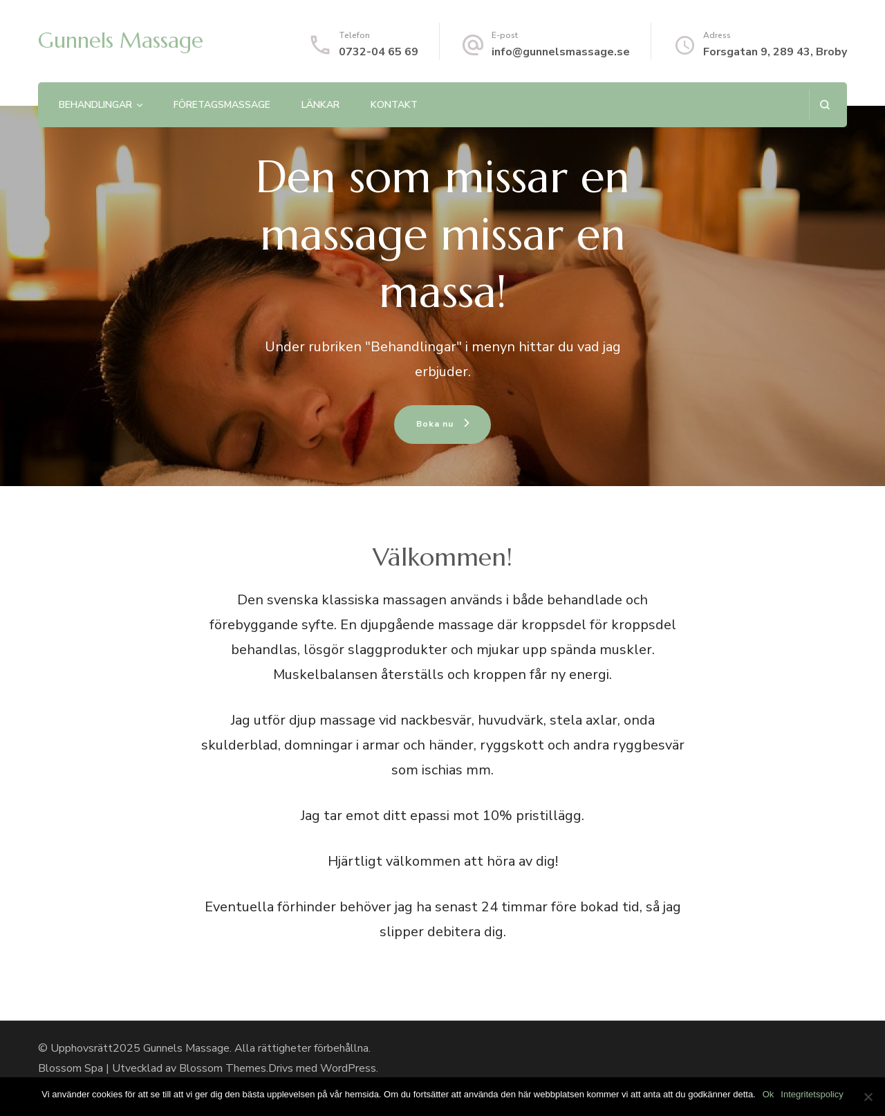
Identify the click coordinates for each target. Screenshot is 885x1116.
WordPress (348, 1068)
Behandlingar (95, 104)
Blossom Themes (222, 1068)
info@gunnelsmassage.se (561, 51)
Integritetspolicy (812, 1094)
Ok (768, 1094)
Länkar (320, 104)
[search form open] (824, 104)
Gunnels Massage (120, 40)
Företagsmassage (222, 104)
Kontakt (394, 104)
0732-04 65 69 (378, 51)
